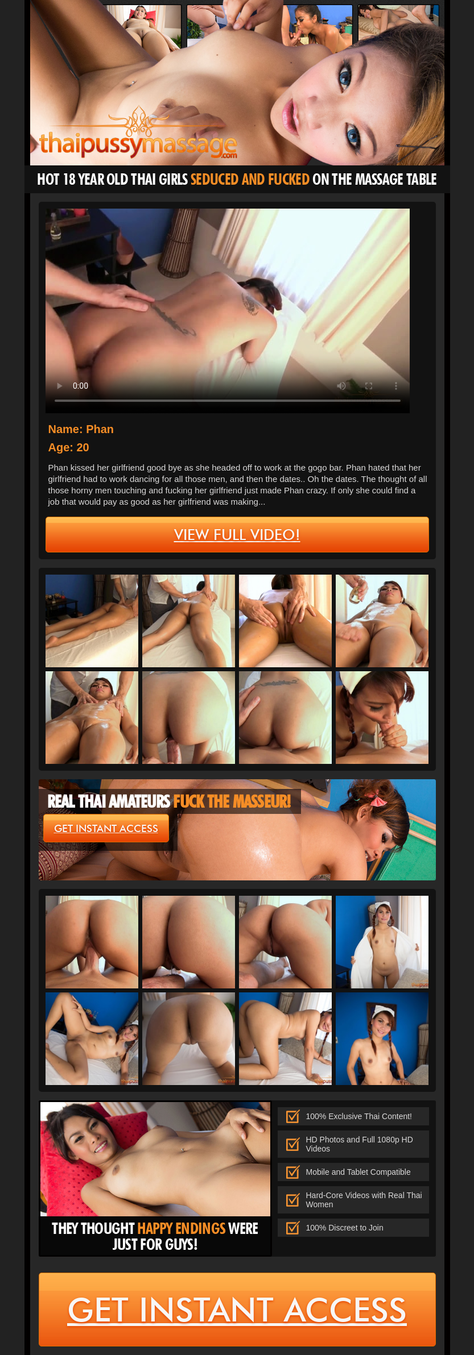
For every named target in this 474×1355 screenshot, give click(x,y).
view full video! (237, 535)
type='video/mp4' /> (228, 311)
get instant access (106, 828)
